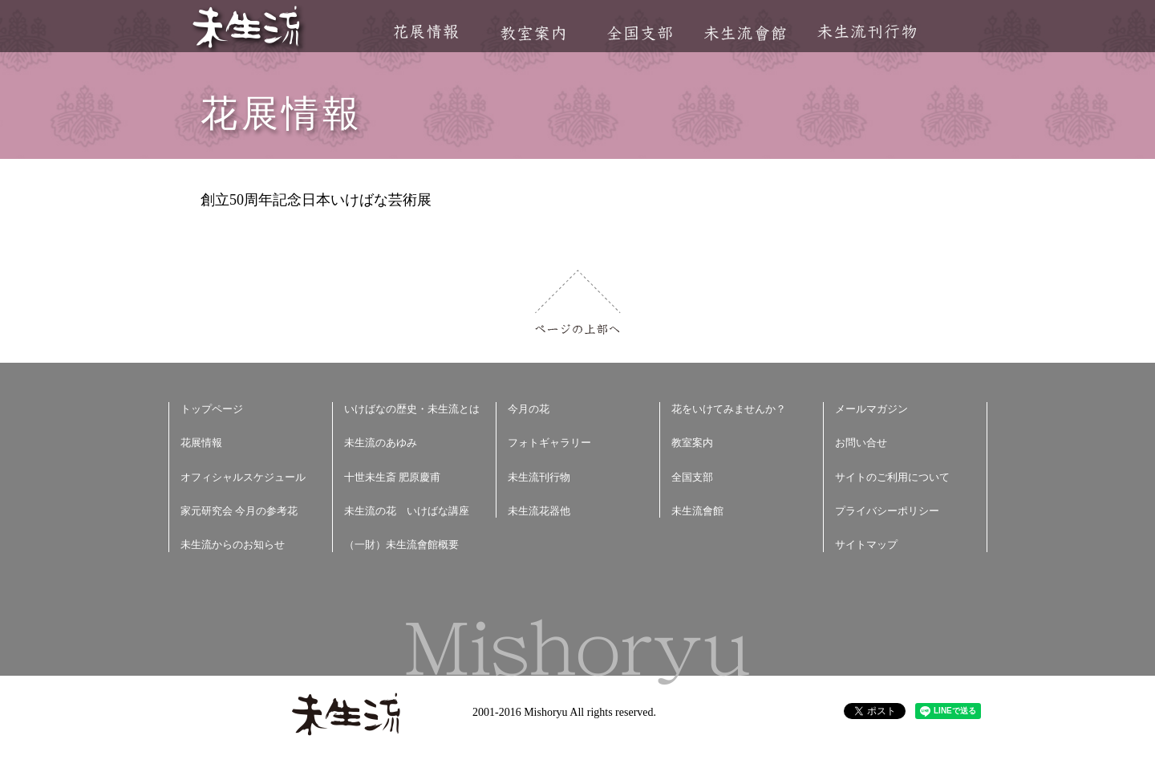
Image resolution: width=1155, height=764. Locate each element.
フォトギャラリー (549, 443)
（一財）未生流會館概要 (401, 544)
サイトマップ (866, 544)
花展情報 (426, 31)
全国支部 (639, 33)
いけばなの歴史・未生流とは (412, 409)
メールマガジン (871, 409)
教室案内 (532, 33)
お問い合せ (861, 443)
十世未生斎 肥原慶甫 (392, 477)
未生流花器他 (539, 511)
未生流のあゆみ (380, 443)
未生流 (247, 28)
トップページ (211, 409)
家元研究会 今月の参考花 (239, 511)
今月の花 (528, 409)
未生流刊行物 (867, 31)
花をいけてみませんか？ (728, 409)
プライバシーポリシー (887, 511)
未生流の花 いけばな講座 (406, 511)
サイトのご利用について (892, 477)
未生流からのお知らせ (232, 544)
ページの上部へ (578, 302)
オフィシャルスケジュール (243, 477)
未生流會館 (744, 33)
